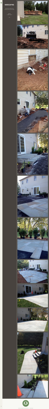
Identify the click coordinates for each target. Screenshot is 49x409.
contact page (6, 9)
